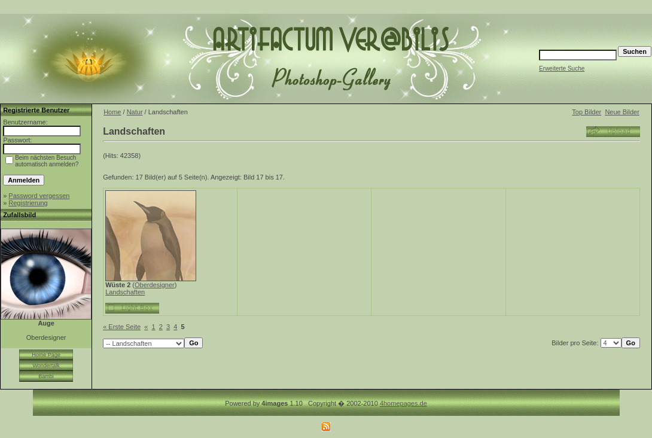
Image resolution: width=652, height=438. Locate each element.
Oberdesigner (155, 284)
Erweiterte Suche (561, 68)
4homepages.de (403, 403)
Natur (135, 111)
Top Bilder (586, 111)
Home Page (46, 355)
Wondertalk (45, 366)
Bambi (46, 376)
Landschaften (125, 292)
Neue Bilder (622, 111)
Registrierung (27, 202)
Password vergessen (38, 195)
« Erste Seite (122, 326)
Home (112, 111)
